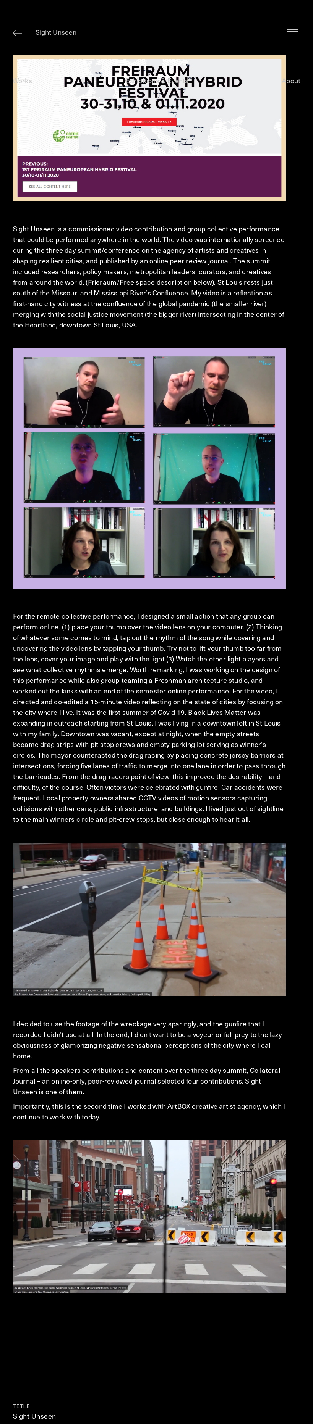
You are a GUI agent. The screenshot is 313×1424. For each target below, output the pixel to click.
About (291, 80)
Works (22, 80)
